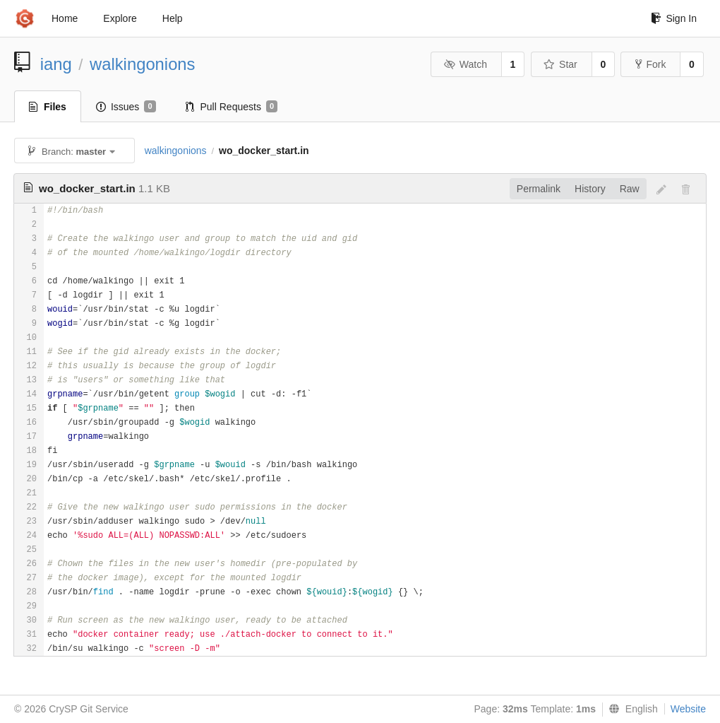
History (590, 188)
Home (65, 18)
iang (56, 64)
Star (560, 64)
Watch (465, 64)
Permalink (538, 188)
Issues (126, 106)
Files (47, 106)
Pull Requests (232, 106)
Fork (650, 64)
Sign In (674, 18)
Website (688, 709)
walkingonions (143, 64)
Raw (630, 188)
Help (172, 18)
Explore (119, 18)
